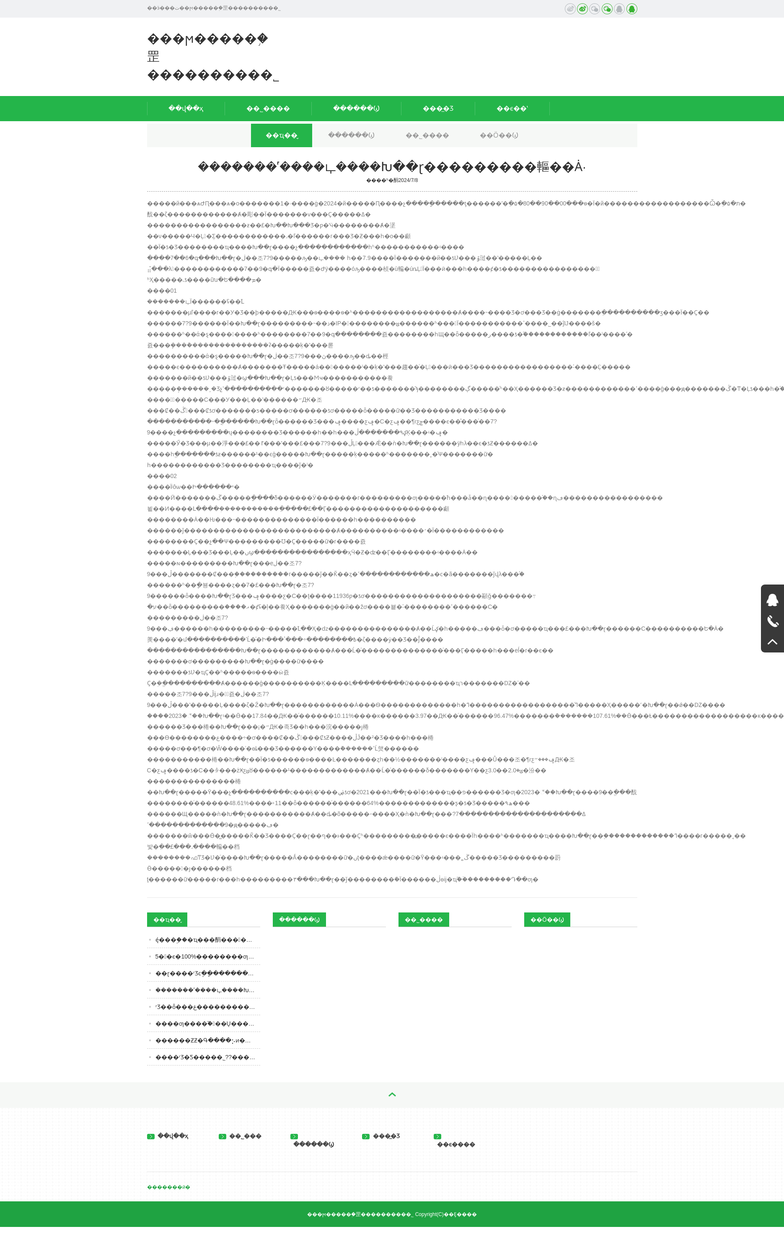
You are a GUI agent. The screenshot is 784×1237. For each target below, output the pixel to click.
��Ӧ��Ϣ (499, 135)
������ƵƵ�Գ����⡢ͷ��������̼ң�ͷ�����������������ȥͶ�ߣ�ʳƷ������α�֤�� (207, 1040)
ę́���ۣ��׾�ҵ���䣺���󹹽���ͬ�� (207, 939)
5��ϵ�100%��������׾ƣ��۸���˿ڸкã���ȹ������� (207, 956)
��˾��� (240, 1136)
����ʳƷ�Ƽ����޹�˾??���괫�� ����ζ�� (207, 1057)
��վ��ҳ (185, 108)
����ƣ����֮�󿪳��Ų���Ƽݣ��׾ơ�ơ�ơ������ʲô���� (207, 1023)
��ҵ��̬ (282, 135)
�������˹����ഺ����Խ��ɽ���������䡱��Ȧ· (207, 990)
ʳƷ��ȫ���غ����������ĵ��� (207, 1006)
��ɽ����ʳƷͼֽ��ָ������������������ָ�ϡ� (207, 973)
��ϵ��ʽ (512, 108)
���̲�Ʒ (438, 108)
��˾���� (268, 108)
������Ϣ (356, 108)
